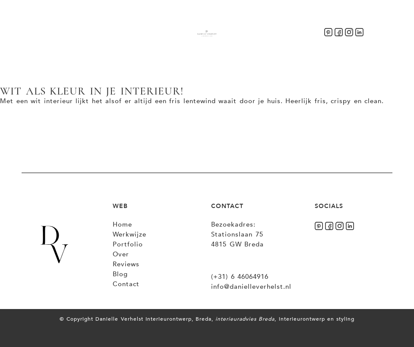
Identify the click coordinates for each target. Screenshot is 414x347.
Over (121, 254)
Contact (126, 284)
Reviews (126, 264)
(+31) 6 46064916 (240, 276)
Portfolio (128, 244)
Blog (120, 274)
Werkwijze (129, 234)
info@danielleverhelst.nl (251, 286)
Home (122, 224)
